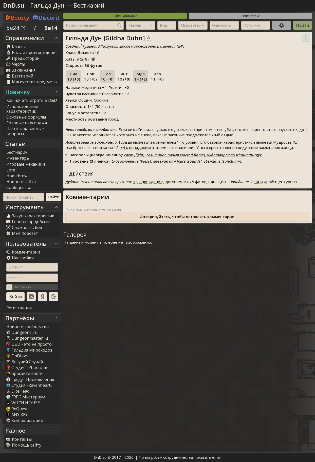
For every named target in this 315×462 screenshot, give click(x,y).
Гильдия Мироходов (29, 350)
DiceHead (17, 391)
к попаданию (135, 147)
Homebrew (250, 15)
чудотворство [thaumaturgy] (234, 154)
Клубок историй (24, 420)
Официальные (125, 15)
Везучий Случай (24, 361)
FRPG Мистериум (25, 397)
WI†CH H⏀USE (23, 403)
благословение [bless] (131, 161)
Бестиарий (88, 5)
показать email (208, 457)
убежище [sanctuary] (222, 161)
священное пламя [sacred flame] (175, 154)
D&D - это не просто (29, 344)
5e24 (16, 27)
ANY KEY (17, 414)
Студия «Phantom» (27, 367)
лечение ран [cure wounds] (177, 161)
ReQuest (17, 409)
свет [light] (134, 154)
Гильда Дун (47, 5)
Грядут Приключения (30, 379)
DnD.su (13, 5)
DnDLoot (17, 356)
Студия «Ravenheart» (29, 385)
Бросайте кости (24, 373)
